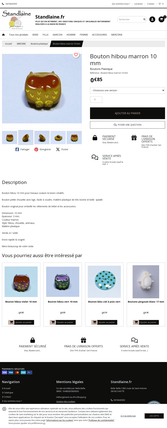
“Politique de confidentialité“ (101, 420)
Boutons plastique (39, 43)
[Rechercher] (144, 19)
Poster (62, 149)
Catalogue (7, 392)
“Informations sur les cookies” (59, 420)
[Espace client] (152, 19)
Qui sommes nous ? (12, 401)
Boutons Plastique (101, 69)
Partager (22, 149)
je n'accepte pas (128, 415)
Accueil (8, 43)
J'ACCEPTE (154, 415)
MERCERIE (21, 43)
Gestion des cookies (65, 401)
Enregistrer (42, 149)
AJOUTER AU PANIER (127, 113)
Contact (150, 3)
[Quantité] (96, 99)
